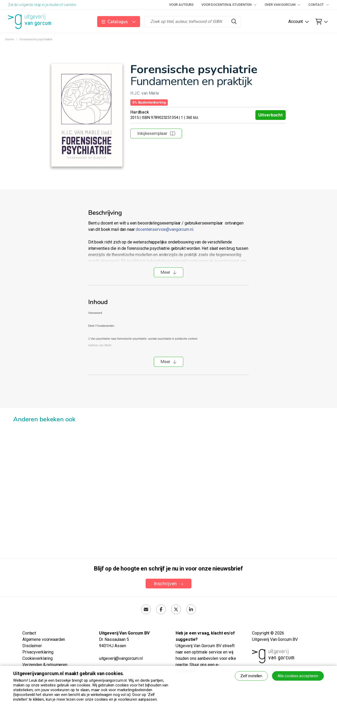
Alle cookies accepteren (297, 676)
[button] (118, 21)
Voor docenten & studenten (228, 5)
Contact (318, 5)
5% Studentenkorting (149, 102)
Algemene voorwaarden (43, 639)
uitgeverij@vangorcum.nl (121, 658)
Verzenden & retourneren (44, 664)
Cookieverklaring (37, 658)
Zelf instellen (251, 676)
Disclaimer (32, 645)
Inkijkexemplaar (156, 133)
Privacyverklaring (37, 652)
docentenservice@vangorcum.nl (164, 229)
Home (9, 39)
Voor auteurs (181, 5)
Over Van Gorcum (283, 5)
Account (295, 21)
